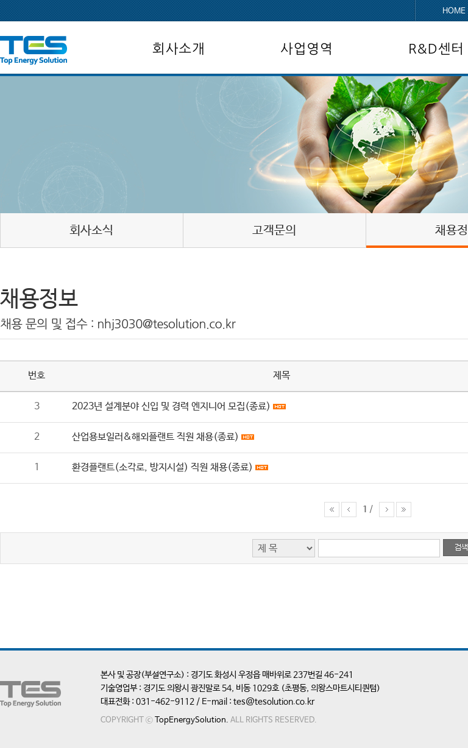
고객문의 (274, 231)
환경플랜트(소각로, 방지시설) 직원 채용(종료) (162, 467)
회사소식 (91, 231)
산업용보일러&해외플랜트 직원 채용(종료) (155, 437)
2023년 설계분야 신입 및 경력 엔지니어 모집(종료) (171, 406)
